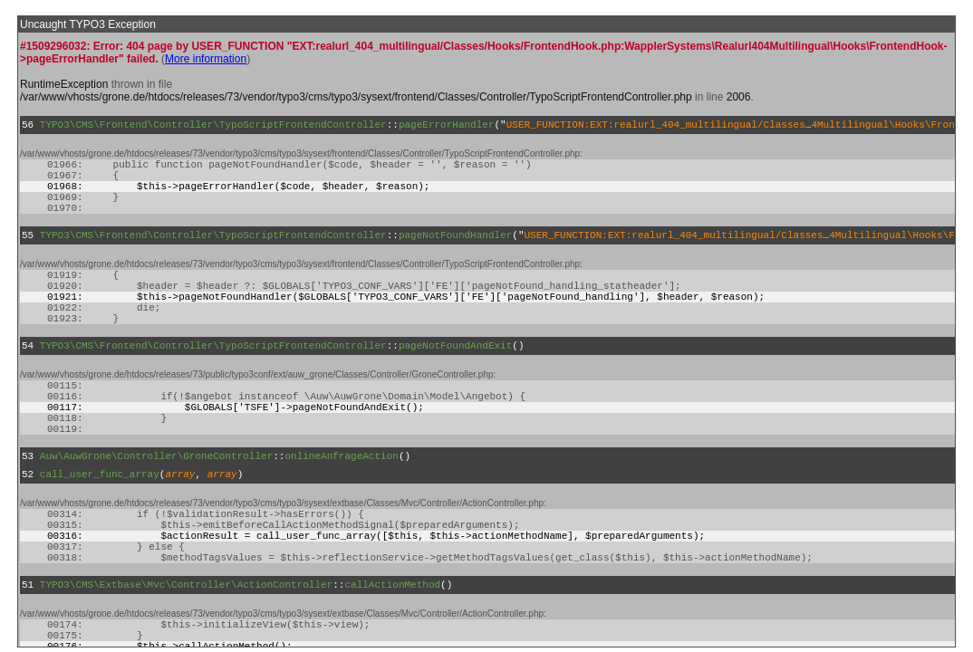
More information (205, 59)
